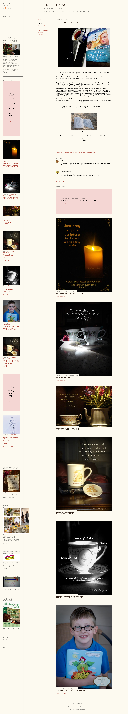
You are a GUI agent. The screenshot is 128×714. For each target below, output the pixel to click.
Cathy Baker (64, 160)
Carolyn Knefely (65, 171)
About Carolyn (61, 11)
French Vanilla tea (43, 30)
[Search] (110, 5)
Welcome (52, 11)
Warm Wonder (12, 393)
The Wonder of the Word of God (11, 363)
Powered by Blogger (75, 704)
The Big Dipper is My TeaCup (70, 597)
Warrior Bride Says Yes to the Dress (10, 440)
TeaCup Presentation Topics (77, 11)
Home (46, 11)
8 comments (63, 693)
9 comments (63, 516)
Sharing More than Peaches (71, 293)
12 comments (68, 203)
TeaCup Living (55, 5)
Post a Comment (60, 181)
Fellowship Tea (64, 377)
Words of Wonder (65, 513)
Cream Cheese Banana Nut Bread (78, 200)
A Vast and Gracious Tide (45, 26)
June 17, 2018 (64, 167)
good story (41, 32)
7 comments (12, 401)
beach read (41, 28)
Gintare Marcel (79, 706)
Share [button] (39, 19)
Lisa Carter (41, 34)
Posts (7, 7)
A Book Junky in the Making (70, 690)
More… (90, 11)
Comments (8, 8)
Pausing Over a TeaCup (67, 429)
